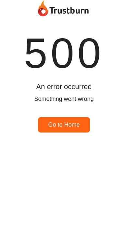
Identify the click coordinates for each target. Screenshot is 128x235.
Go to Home (64, 124)
